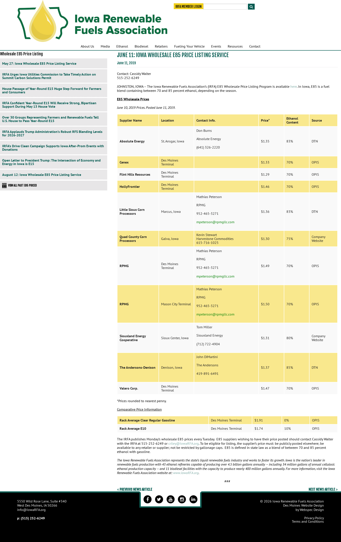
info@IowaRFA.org (31, 509)
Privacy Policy (314, 518)
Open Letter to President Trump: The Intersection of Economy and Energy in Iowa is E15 (51, 162)
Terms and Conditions (308, 521)
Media (105, 46)
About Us (87, 46)
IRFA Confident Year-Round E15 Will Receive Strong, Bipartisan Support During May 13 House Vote (49, 105)
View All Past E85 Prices (19, 185)
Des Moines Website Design (303, 505)
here (293, 86)
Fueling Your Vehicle (189, 46)
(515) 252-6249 (33, 518)
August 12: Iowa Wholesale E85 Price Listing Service (41, 174)
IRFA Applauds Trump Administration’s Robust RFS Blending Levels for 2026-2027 (52, 133)
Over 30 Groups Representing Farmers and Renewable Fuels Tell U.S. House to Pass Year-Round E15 (50, 119)
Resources (235, 46)
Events (216, 46)
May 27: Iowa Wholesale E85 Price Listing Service (39, 63)
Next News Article (323, 489)
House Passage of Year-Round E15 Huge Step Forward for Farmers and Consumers (51, 90)
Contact (254, 46)
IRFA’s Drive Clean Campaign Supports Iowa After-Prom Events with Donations (53, 148)
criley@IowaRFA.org (183, 443)
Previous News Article (134, 489)
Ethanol (122, 46)
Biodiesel (141, 46)
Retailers (161, 46)
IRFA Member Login (189, 7)
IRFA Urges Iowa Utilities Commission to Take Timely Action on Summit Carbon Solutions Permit (49, 76)
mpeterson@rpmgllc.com (215, 222)
